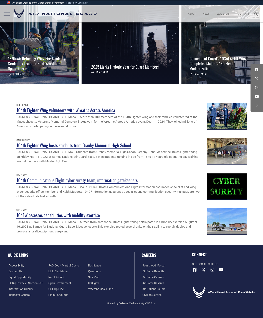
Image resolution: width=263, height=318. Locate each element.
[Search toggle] (256, 14)
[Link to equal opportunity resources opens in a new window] (18, 277)
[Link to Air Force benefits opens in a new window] (152, 271)
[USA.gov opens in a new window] (93, 283)
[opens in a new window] (15, 265)
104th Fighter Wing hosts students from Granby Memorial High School (73, 145)
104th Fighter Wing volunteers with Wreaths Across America (65, 110)
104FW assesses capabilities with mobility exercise (58, 215)
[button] (78, 3)
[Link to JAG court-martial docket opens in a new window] (63, 265)
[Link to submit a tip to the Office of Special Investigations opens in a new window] (55, 289)
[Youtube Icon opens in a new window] (256, 96)
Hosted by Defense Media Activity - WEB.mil (131, 303)
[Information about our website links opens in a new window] (57, 271)
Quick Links (18, 255)
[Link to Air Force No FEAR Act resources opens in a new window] (56, 277)
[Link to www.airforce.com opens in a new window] (152, 265)
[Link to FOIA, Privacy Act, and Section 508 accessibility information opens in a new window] (24, 283)
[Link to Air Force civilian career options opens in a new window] (151, 294)
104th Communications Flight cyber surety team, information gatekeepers (77, 180)
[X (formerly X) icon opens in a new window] (256, 78)
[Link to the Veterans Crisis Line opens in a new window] (100, 289)
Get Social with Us (205, 264)
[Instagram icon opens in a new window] (256, 87)
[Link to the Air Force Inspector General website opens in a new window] (18, 294)
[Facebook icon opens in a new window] (256, 69)
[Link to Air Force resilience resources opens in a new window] (94, 265)
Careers (149, 255)
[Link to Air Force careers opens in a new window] (152, 277)
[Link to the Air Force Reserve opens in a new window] (152, 283)
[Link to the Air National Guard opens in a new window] (153, 289)
